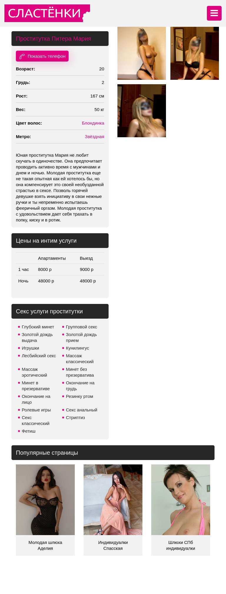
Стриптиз (75, 417)
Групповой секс (81, 326)
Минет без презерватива (80, 372)
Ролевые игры (36, 409)
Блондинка (93, 122)
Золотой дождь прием (81, 337)
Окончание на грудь (80, 385)
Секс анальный (81, 409)
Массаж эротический (34, 372)
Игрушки (30, 347)
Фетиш (29, 430)
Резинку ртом (79, 396)
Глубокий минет (38, 326)
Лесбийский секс (39, 355)
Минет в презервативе (36, 385)
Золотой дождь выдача (37, 337)
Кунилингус (77, 347)
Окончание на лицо (36, 399)
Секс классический (35, 420)
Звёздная (94, 136)
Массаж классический (80, 358)
